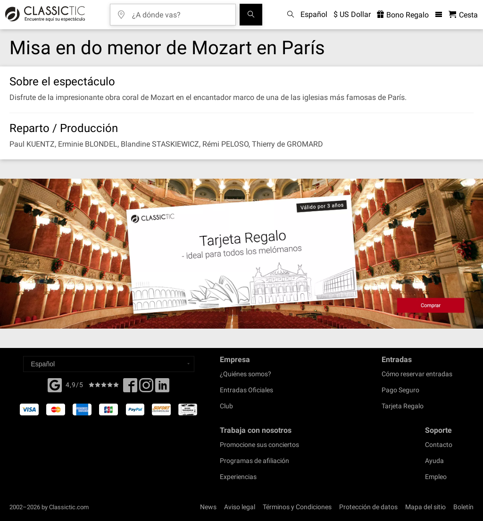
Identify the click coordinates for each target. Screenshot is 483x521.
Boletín (463, 507)
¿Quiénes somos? (245, 374)
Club (226, 406)
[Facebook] (55, 384)
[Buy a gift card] (241, 254)
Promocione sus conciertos (259, 444)
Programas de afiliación (254, 460)
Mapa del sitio (425, 507)
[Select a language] (108, 364)
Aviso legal (239, 507)
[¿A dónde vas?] (179, 11)
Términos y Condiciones (297, 507)
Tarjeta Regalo (403, 406)
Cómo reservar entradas (417, 374)
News (208, 507)
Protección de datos (368, 507)
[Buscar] (251, 14)
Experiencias (238, 476)
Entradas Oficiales (246, 390)
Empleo (436, 476)
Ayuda (434, 460)
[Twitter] (146, 388)
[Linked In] (162, 388)
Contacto (438, 444)
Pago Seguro (400, 390)
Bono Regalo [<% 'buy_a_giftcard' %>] (403, 14)
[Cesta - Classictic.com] (463, 14)
